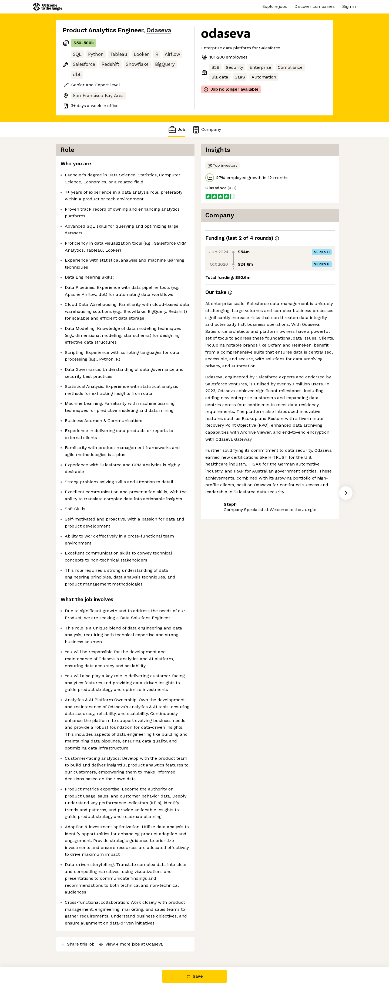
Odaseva (158, 30)
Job (176, 129)
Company (206, 129)
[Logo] (47, 7)
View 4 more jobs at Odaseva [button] (131, 944)
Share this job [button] (78, 944)
